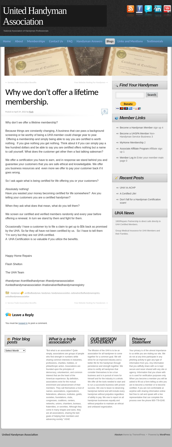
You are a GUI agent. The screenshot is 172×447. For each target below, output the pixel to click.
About (19, 41)
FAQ (69, 41)
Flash (31, 112)
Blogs (110, 41)
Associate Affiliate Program (134, 148)
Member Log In (128, 157)
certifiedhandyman (33, 293)
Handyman (15, 293)
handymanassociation (60, 293)
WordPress (165, 434)
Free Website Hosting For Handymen (91, 82)
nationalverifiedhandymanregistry (85, 293)
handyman (45, 293)
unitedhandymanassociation (17, 296)
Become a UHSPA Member (134, 133)
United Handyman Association (34, 16)
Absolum (118, 434)
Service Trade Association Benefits (20, 82)
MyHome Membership (132, 142)
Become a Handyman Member (136, 127)
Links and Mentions (130, 41)
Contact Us (56, 41)
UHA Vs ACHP (128, 187)
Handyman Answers (89, 41)
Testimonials (155, 41)
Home (7, 41)
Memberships (36, 41)
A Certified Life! (128, 193)
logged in (23, 323)
